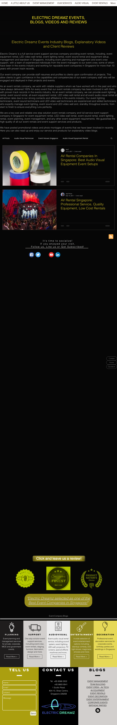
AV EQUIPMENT (98, 690)
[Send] (33, 713)
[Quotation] (111, 367)
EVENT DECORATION (97, 696)
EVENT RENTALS (97, 693)
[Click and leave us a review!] (58, 558)
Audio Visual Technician (24, 138)
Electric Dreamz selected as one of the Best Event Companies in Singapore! (59, 600)
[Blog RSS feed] (111, 236)
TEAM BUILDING (97, 684)
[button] (43, 4)
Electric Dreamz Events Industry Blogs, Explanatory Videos (59, 42)
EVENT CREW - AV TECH (97, 687)
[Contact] (111, 358)
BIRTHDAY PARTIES (98, 705)
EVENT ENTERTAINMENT (97, 699)
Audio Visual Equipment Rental (75, 138)
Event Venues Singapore (48, 138)
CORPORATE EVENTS (97, 702)
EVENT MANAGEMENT (97, 681)
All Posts (6, 138)
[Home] (111, 362)
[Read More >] (11, 656)
